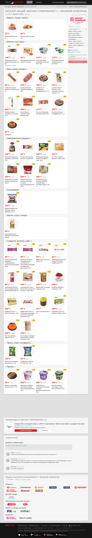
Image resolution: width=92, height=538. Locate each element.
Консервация (72, 39)
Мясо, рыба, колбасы (74, 35)
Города (64, 525)
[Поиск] (76, 2)
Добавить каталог (34, 525)
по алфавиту (10, 479)
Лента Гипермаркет (53, 487)
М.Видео (25, 504)
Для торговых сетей (74, 525)
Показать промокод (21, 430)
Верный (25, 490)
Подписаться (78, 61)
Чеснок (39, 490)
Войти (71, 6)
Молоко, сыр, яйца (73, 33)
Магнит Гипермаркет (18, 6)
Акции (29, 2)
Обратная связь (22, 525)
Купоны (39, 2)
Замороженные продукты (75, 37)
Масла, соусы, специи (74, 41)
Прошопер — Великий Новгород (14, 2)
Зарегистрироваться (80, 6)
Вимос (25, 511)
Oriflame (25, 518)
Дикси (39, 487)
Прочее (70, 47)
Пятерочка (11, 487)
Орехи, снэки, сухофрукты (75, 45)
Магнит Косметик (11, 518)
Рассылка (44, 525)
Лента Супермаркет (67, 487)
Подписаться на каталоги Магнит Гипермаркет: (77, 55)
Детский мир (11, 497)
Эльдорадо (11, 504)
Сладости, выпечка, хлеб (75, 43)
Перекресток (25, 487)
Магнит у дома (80, 487)
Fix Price (11, 511)
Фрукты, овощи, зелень (74, 31)
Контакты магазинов (54, 525)
